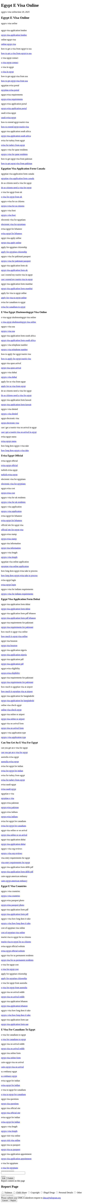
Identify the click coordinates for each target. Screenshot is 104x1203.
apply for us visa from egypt (13, 386)
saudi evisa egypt (8, 117)
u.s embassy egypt (9, 1076)
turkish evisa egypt (9, 474)
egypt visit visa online (10, 1140)
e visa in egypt (7, 72)
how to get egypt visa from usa (14, 81)
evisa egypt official (9, 465)
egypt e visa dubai (9, 377)
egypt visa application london (14, 35)
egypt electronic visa (10, 423)
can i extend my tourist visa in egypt (16, 279)
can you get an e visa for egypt (14, 752)
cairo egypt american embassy (14, 881)
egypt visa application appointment (16, 1159)
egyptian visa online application (15, 566)
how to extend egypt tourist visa (15, 127)
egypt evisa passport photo (12, 905)
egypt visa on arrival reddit (12, 997)
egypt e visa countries (10, 896)
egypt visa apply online (11, 243)
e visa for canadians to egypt (13, 1039)
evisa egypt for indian (10, 1085)
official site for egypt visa (12, 530)
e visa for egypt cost (10, 969)
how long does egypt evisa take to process (19, 575)
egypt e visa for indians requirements (17, 594)
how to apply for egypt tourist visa (16, 359)
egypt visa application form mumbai (16, 288)
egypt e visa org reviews (11, 853)
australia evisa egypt (10, 761)
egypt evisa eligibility (10, 673)
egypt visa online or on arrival (14, 835)
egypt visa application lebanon (14, 1006)
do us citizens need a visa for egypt (16, 187)
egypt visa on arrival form (12, 728)
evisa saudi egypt (8, 789)
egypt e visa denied (9, 414)
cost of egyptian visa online (13, 932)
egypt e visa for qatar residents (14, 154)
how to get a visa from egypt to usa (16, 53)
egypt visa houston (9, 645)
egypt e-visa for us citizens (12, 206)
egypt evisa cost (8, 493)
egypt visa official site (10, 1113)
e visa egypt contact (9, 62)
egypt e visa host (8, 215)
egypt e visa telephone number (14, 349)
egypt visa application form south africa (18, 340)
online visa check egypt (11, 710)
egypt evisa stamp (9, 539)
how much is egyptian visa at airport (17, 691)
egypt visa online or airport (13, 719)
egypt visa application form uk (14, 270)
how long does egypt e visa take (15, 450)
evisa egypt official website (13, 951)
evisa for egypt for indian (12, 771)
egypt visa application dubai (13, 844)
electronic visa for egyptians (13, 224)
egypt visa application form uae (14, 1024)
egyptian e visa (7, 798)
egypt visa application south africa (16, 136)
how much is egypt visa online (14, 636)
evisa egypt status (8, 441)
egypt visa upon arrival (11, 368)
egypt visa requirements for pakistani (17, 627)
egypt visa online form (11, 1058)
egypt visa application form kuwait (16, 404)
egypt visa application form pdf (14, 914)
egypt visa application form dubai (15, 609)
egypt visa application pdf (12, 664)
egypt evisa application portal (14, 108)
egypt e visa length (9, 557)
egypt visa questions (10, 1103)
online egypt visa (8, 44)
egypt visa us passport (10, 1149)
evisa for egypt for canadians (13, 826)
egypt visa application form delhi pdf (17, 872)
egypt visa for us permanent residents (17, 960)
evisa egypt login (8, 585)
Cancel (5, 1200)
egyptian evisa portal (10, 90)
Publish (10, 1178)
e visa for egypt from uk (11, 197)
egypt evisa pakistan (10, 807)
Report (13, 1200)
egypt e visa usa (8, 331)
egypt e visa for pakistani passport (16, 261)
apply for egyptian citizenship (14, 252)
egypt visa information (11, 548)
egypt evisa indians (9, 816)
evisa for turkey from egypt (13, 145)
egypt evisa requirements (12, 99)
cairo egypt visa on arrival (12, 1067)
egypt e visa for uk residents (13, 502)
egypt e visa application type (13, 737)
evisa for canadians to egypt (13, 307)
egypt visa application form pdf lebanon (18, 618)
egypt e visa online (9, 12)
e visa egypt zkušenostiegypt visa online (18, 322)
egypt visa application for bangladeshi (17, 700)
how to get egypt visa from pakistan (16, 163)
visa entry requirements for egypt (15, 862)
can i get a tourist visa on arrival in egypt (19, 432)
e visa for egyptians (9, 1168)
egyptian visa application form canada (17, 178)
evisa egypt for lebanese (11, 233)
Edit (3, 1178)
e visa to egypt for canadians (13, 1094)
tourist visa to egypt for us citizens (16, 942)
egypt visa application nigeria (14, 655)
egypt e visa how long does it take (15, 923)
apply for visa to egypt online (14, 298)
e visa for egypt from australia (14, 987)
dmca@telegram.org (52, 1198)
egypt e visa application (11, 511)
